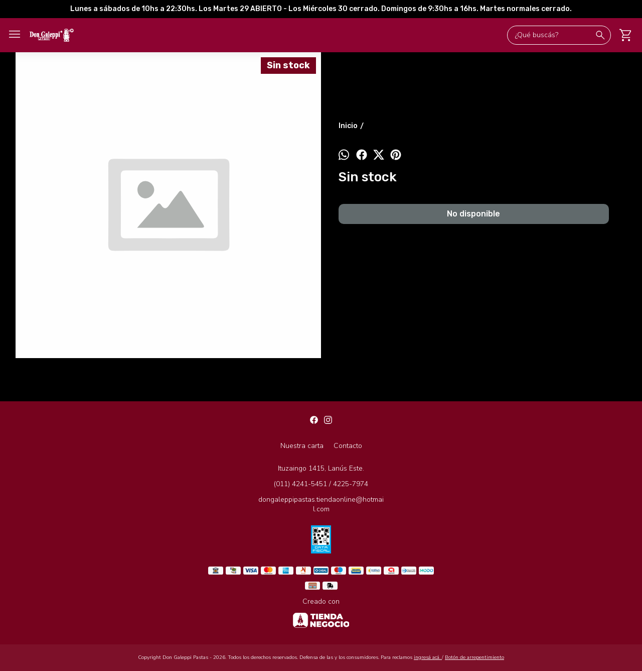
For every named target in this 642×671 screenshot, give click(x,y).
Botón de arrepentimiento (474, 657)
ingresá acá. (428, 657)
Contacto (348, 446)
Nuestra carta (302, 446)
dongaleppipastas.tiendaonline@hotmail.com (321, 504)
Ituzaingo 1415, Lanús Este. (321, 468)
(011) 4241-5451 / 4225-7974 (321, 484)
